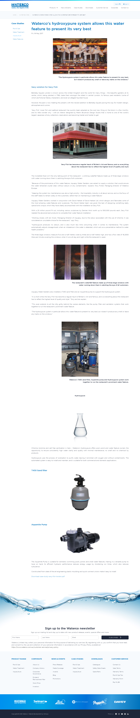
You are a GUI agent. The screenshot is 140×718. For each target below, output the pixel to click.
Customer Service (102, 7)
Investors (36, 686)
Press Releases (58, 664)
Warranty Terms (118, 671)
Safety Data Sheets (99, 668)
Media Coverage (58, 668)
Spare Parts (97, 671)
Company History (38, 668)
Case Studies (78, 7)
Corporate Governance (37, 673)
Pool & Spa (16, 28)
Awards (55, 671)
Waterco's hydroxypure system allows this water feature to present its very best (59, 15)
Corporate (114, 7)
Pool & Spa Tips (118, 675)
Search (117, 4)
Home (14, 15)
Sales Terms (117, 668)
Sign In (127, 4)
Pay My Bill (116, 682)
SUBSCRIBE (115, 637)
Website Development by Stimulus (38, 714)
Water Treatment (18, 32)
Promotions (57, 678)
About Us (36, 664)
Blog (54, 675)
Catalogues (96, 664)
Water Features (24, 15)
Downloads (89, 7)
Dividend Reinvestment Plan (39, 678)
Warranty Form (118, 678)
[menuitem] (20, 664)
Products (53, 7)
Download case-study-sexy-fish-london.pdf (48, 576)
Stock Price (36, 683)
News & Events (66, 7)
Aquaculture (17, 35)
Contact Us (125, 7)
